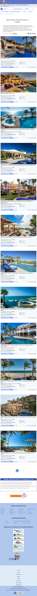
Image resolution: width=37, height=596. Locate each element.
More (30, 11)
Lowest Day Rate (5, 11)
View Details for (7, 67)
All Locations (4, 5)
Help (19, 578)
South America (26, 522)
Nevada (11, 513)
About (18, 576)
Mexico (18, 5)
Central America (27, 521)
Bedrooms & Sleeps (15, 11)
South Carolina (31, 508)
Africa (6, 521)
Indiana (11, 508)
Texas (29, 510)
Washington (30, 513)
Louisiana (12, 510)
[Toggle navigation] (34, 2)
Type (24, 11)
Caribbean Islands (18, 521)
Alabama (3, 508)
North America (11, 5)
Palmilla (5, 6)
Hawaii (2, 513)
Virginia (29, 512)
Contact (18, 580)
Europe (7, 522)
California (3, 510)
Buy (19, 572)
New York (21, 510)
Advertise (18, 574)
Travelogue (18, 584)
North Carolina (22, 512)
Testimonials (19, 582)
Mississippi (12, 512)
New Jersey (21, 508)
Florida (2, 512)
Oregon (20, 513)
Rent (18, 570)
